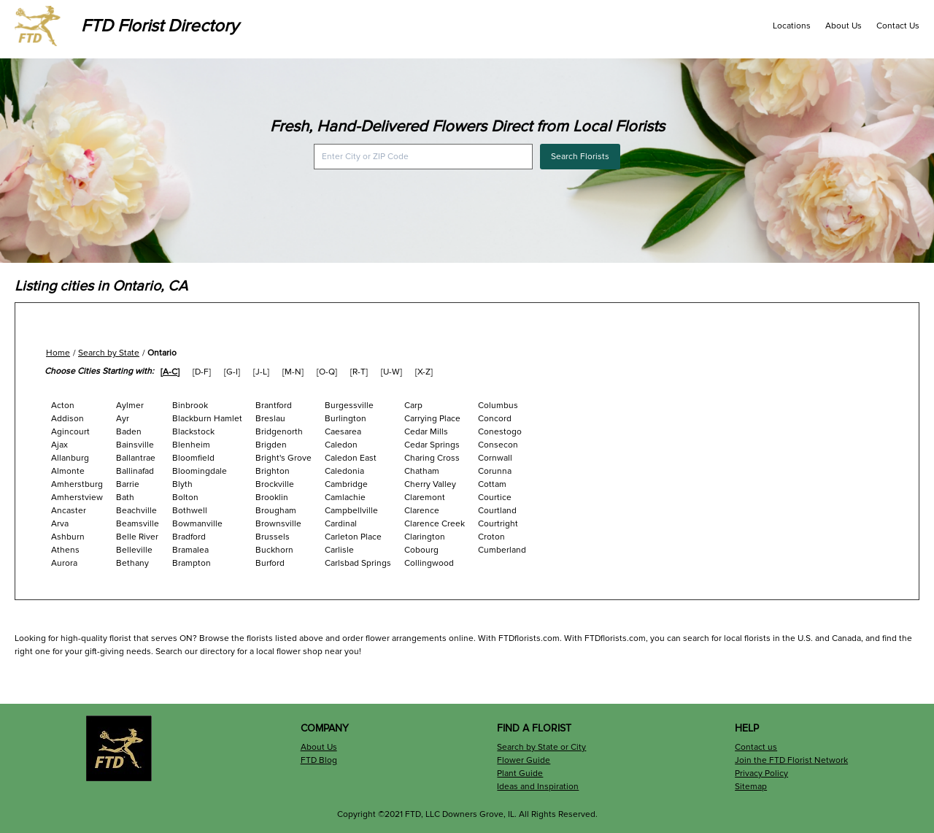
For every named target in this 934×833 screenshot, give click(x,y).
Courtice (495, 497)
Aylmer (130, 405)
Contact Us (897, 25)
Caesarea (343, 431)
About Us (843, 25)
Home (58, 353)
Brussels (272, 536)
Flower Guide (523, 760)
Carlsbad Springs (358, 563)
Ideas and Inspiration (538, 786)
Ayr (122, 418)
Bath (125, 497)
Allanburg (70, 458)
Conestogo (500, 431)
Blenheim (191, 444)
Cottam (492, 484)
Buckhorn (274, 550)
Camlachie (345, 497)
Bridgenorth (279, 431)
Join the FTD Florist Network (791, 760)
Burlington (345, 418)
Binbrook (190, 405)
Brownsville (278, 523)
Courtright (498, 523)
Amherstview (77, 497)
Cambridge (346, 484)
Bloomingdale (199, 471)
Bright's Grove (283, 458)
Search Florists (580, 156)
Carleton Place (353, 536)
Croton (491, 536)
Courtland (497, 510)
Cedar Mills (426, 431)
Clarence (421, 510)
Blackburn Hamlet (207, 418)
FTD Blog (319, 760)
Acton (62, 405)
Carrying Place (432, 418)
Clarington (424, 536)
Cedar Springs (432, 444)
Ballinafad (135, 471)
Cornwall (495, 458)
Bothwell (189, 510)
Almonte (68, 471)
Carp (413, 405)
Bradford (189, 536)
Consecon (498, 444)
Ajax (59, 444)
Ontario (162, 353)
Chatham (421, 471)
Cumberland (502, 550)
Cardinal (341, 523)
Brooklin (271, 497)
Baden (129, 431)
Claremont (424, 497)
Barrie (127, 484)
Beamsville (137, 523)
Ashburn (68, 536)
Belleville (134, 550)
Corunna (495, 471)
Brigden (271, 444)
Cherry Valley (430, 484)
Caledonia (344, 471)
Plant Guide (520, 773)
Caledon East (351, 458)
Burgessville (349, 405)
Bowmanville (197, 523)
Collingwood (429, 563)
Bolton (185, 497)
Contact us (756, 747)
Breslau (270, 418)
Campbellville (351, 510)
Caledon (341, 444)
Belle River (137, 536)
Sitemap (751, 786)
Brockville (274, 484)
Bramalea (190, 550)
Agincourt (70, 431)
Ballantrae (135, 458)
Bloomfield (193, 458)
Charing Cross (432, 458)
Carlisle (339, 550)
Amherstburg (77, 484)
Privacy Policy (761, 773)
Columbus (498, 405)
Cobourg (421, 550)
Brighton (272, 471)
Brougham (275, 510)
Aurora (64, 563)
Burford (270, 563)
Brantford (273, 405)
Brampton (191, 563)
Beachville (136, 510)
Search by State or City (541, 747)
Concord (495, 418)
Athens (65, 550)
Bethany (132, 563)
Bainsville (135, 444)
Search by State (108, 353)
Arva (60, 523)
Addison (67, 418)
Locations (792, 25)
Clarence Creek (434, 523)
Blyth (182, 484)
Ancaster (68, 510)
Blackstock (193, 431)
